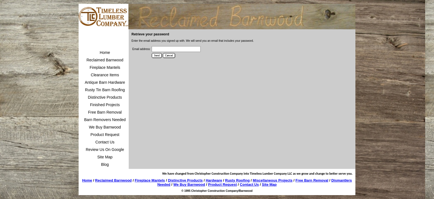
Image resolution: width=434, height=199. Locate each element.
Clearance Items (105, 75)
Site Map (104, 157)
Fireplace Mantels (105, 67)
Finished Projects (105, 105)
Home (105, 52)
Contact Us (104, 142)
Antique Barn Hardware (105, 82)
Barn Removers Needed (105, 119)
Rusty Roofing (237, 180)
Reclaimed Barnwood (104, 60)
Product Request (105, 134)
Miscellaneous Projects (273, 180)
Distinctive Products (105, 97)
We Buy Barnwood (105, 127)
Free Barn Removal (105, 112)
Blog (105, 164)
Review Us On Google (105, 149)
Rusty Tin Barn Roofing (105, 90)
